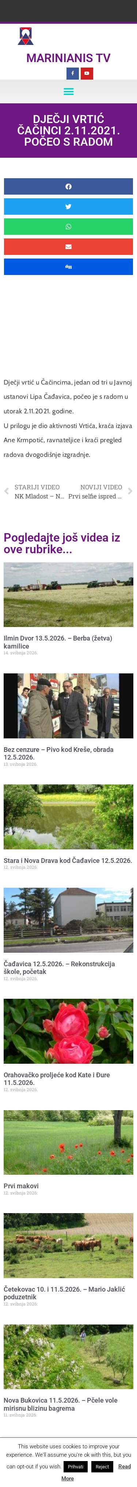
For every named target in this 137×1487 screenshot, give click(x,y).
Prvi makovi (21, 1186)
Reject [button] (102, 1466)
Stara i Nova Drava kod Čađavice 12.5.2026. (68, 860)
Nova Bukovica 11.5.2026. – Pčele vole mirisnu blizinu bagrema (61, 1404)
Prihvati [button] (75, 1466)
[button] (68, 91)
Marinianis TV (68, 58)
